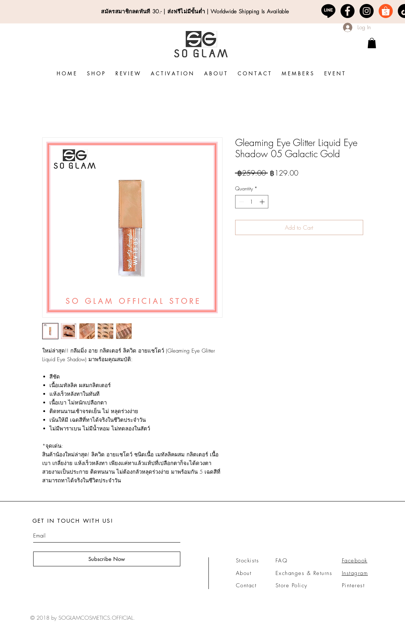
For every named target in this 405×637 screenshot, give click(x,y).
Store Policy (292, 585)
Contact (246, 585)
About (244, 573)
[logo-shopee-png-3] (386, 11)
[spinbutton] (251, 201)
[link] (371, 43)
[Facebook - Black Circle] (347, 11)
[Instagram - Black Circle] (367, 11)
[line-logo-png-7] (328, 11)
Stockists (247, 560)
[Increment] (262, 201)
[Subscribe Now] (106, 559)
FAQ (282, 560)
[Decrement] (240, 201)
